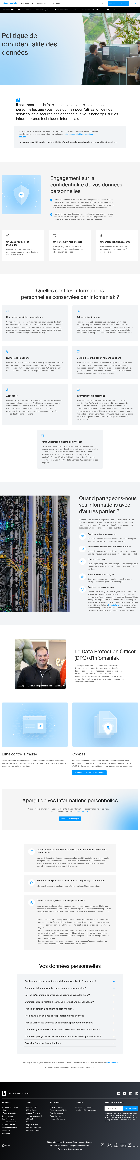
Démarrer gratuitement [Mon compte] (118, 3)
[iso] (123, 1145)
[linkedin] (130, 1093)
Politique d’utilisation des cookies (89, 773)
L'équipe (5, 1110)
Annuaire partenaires (57, 1113)
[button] (70, 981)
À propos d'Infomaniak (10, 1107)
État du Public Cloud (33, 1128)
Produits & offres (8, 1125)
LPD (114, 10)
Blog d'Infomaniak (8, 1119)
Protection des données (58, 1146)
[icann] (109, 1145)
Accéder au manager (70, 819)
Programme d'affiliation (58, 1110)
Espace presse (7, 1116)
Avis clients (6, 1133)
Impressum (6, 1131)
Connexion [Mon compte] (134, 3)
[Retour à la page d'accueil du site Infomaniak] (9, 3)
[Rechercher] (103, 3)
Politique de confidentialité (91, 10)
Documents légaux (42, 10)
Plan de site (62, 1149)
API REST (29, 1119)
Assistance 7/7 (31, 1107)
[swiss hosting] (133, 1145)
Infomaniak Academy (57, 1119)
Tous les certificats (9, 1122)
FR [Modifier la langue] (7, 1146)
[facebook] (118, 1093)
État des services (33, 1131)
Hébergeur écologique (84, 1107)
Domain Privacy (114, 605)
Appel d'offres (55, 1116)
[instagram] (137, 1093)
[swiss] (116, 1145)
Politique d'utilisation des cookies (65, 10)
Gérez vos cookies (75, 1149)
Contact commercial (34, 1116)
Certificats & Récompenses (86, 1110)
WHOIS (29, 1122)
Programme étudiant (10, 1128)
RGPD (107, 10)
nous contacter (81, 812)
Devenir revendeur (57, 1107)
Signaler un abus (32, 1125)
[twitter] (124, 1093)
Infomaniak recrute (9, 1113)
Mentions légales (24, 10)
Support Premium (33, 1113)
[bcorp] (102, 1145)
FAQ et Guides (31, 1110)
